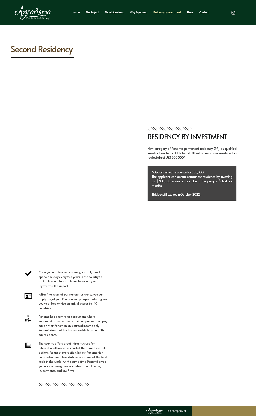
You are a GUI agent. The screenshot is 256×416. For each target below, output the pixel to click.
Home (76, 12)
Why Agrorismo (138, 12)
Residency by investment (167, 12)
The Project (92, 12)
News (190, 12)
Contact (204, 12)
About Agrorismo (114, 12)
